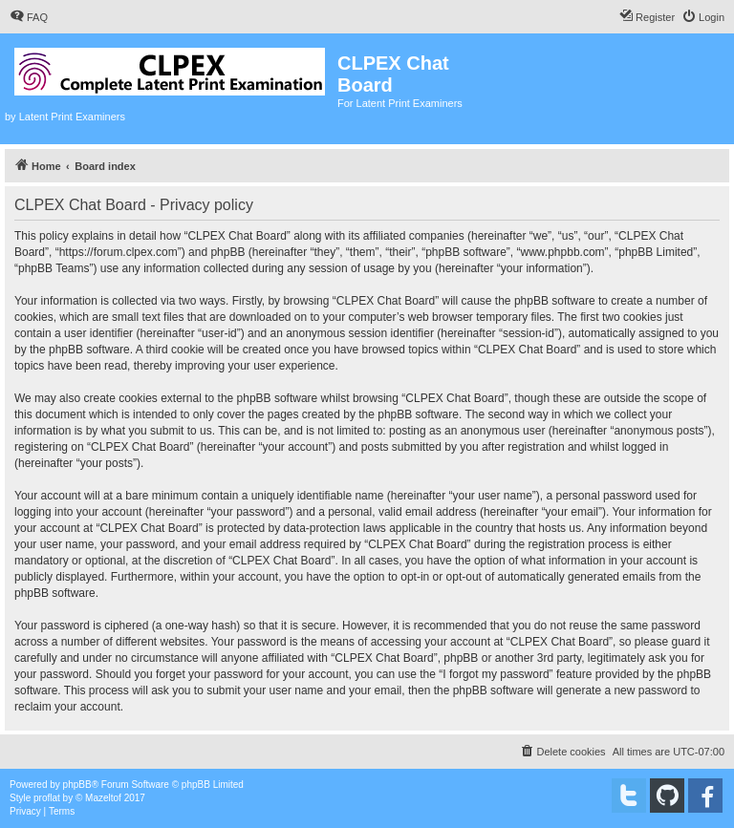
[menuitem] (29, 17)
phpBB (77, 784)
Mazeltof (103, 798)
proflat (46, 798)
